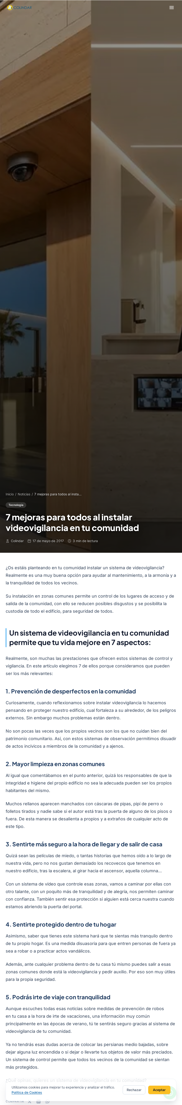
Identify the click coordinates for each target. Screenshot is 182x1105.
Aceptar (159, 1090)
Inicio (10, 494)
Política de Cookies (27, 1093)
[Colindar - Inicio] (19, 7)
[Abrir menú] (171, 7)
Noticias (24, 494)
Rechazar (134, 1090)
